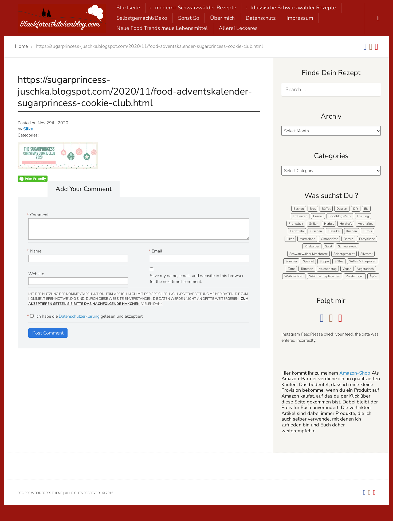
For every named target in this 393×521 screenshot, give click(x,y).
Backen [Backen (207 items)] (298, 209)
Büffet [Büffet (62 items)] (326, 209)
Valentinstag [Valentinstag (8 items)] (328, 269)
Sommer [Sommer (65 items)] (291, 261)
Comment (38, 215)
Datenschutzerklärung (80, 316)
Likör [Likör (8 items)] (290, 239)
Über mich (222, 18)
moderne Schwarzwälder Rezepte (195, 7)
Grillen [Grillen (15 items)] (313, 223)
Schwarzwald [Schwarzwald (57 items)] (347, 246)
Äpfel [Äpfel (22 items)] (373, 276)
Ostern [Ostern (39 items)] (348, 239)
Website (36, 274)
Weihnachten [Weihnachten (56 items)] (293, 276)
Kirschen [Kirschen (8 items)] (316, 231)
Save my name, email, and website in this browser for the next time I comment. (196, 279)
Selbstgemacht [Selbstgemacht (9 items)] (344, 254)
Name (34, 251)
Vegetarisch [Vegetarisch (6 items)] (365, 269)
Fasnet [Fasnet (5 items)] (318, 216)
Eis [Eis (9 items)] (366, 209)
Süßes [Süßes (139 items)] (339, 261)
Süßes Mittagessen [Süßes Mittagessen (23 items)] (362, 261)
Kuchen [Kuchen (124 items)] (351, 231)
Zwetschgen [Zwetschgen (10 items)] (355, 276)
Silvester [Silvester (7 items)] (366, 254)
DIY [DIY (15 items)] (355, 209)
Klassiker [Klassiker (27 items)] (334, 231)
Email (156, 251)
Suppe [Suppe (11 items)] (324, 261)
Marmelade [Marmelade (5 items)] (307, 239)
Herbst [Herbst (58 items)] (329, 223)
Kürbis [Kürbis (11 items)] (367, 231)
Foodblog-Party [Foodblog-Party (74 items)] (340, 216)
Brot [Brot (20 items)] (313, 209)
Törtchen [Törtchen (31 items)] (307, 269)
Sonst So (188, 18)
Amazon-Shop (354, 373)
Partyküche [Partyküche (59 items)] (367, 239)
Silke (28, 129)
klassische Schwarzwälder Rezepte (293, 7)
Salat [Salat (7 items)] (328, 246)
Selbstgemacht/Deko (141, 18)
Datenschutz (261, 18)
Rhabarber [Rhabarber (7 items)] (312, 246)
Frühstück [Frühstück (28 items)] (296, 223)
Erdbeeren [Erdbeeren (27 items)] (300, 216)
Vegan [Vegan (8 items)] (347, 269)
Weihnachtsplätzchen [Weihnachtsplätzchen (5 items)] (324, 276)
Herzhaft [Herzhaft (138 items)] (346, 223)
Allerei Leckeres (238, 28)
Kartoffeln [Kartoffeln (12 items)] (297, 231)
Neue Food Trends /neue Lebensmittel (162, 28)
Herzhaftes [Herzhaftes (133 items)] (365, 223)
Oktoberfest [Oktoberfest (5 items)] (329, 239)
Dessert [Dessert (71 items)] (341, 209)
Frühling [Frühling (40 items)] (363, 216)
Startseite (128, 7)
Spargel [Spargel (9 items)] (308, 261)
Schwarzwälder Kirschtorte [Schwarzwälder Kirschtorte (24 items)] (308, 254)
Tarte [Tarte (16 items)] (291, 269)
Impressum (299, 18)
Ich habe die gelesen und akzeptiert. (86, 316)
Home (21, 46)
